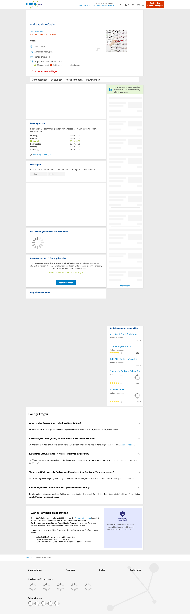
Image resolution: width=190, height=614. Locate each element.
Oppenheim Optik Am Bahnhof (124, 371)
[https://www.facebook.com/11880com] (30, 603)
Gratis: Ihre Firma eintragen (155, 4)
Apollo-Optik (115, 389)
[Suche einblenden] (122, 5)
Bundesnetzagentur (83, 518)
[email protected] (127, 445)
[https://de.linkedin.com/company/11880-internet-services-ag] (50, 603)
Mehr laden (125, 285)
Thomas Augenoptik (119, 346)
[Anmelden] (131, 5)
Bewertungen (93, 79)
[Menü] (144, 5)
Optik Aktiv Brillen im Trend (122, 359)
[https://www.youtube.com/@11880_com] (56, 603)
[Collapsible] (139, 423)
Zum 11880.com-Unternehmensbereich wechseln (96, 5)
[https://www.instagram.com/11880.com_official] (37, 603)
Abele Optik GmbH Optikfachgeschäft (125, 334)
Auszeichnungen (74, 79)
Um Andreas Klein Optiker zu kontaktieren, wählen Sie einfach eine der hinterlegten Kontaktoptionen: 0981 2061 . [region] (82, 445)
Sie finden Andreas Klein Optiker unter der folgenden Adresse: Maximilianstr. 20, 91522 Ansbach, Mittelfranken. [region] (74, 429)
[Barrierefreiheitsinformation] (139, 5)
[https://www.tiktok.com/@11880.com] (43, 603)
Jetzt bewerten (66, 282)
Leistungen (56, 79)
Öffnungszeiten (39, 79)
